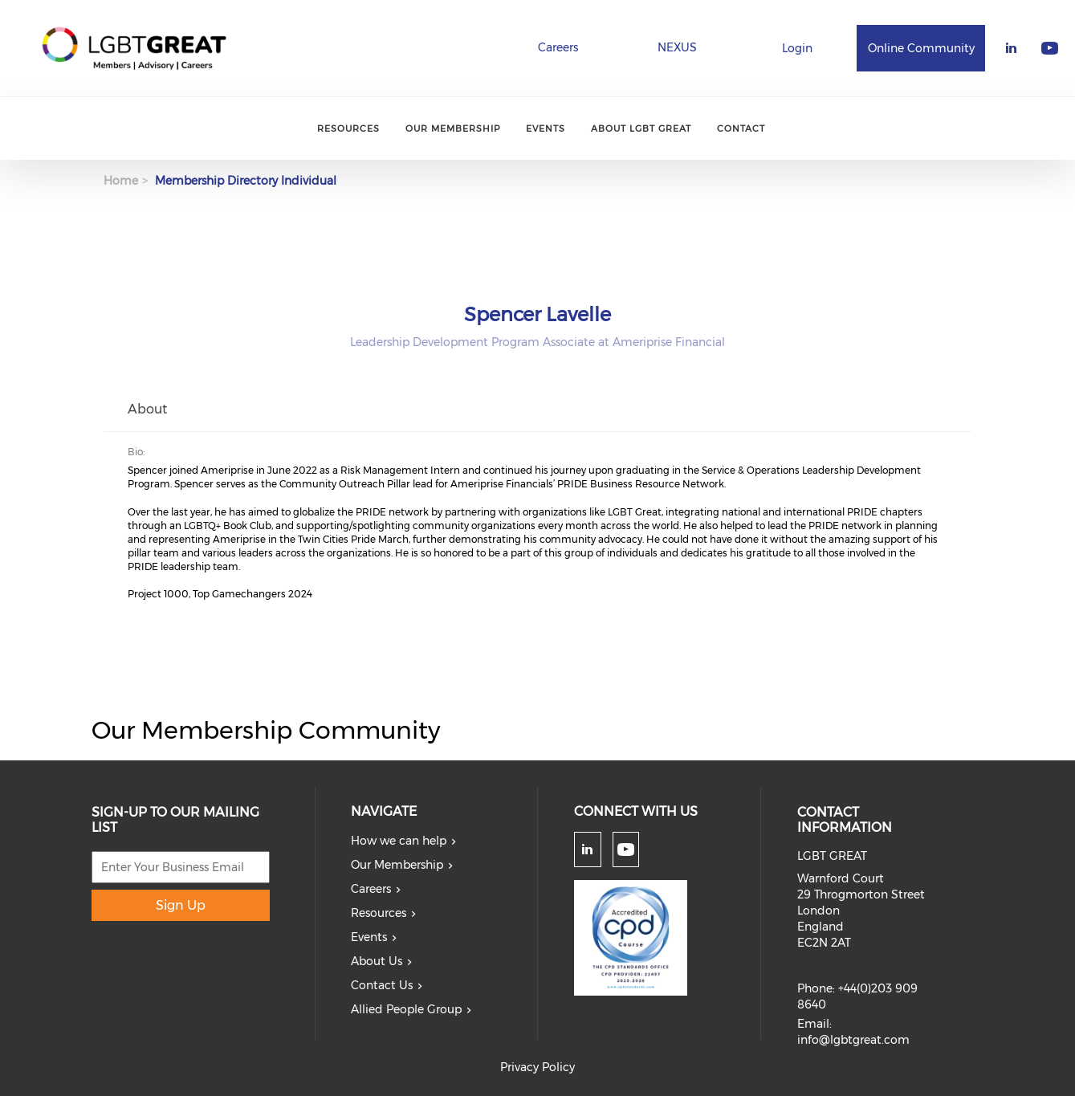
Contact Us (382, 985)
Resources (348, 128)
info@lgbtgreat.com (853, 1040)
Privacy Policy (537, 1067)
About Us (376, 961)
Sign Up (181, 905)
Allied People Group (406, 1009)
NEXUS (677, 47)
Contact (741, 128)
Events (545, 128)
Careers (558, 47)
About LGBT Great (641, 128)
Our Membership (452, 128)
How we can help (398, 840)
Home (121, 180)
